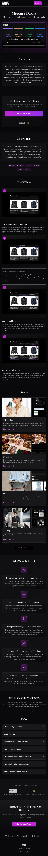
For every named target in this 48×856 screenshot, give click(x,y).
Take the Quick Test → (24, 113)
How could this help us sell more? (24, 742)
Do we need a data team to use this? (24, 757)
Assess (37, 3)
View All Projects (24, 548)
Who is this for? (24, 734)
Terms (28, 848)
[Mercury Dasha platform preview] (24, 35)
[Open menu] (44, 3)
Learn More (8, 429)
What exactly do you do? (24, 727)
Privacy (20, 848)
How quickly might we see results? (24, 764)
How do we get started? (24, 749)
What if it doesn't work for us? (24, 772)
